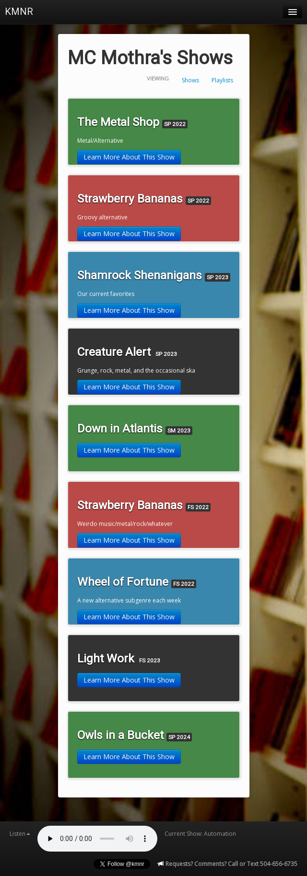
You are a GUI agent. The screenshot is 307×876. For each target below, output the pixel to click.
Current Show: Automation (200, 834)
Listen (20, 834)
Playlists (222, 80)
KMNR (19, 11)
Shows (190, 80)
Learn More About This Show (129, 156)
